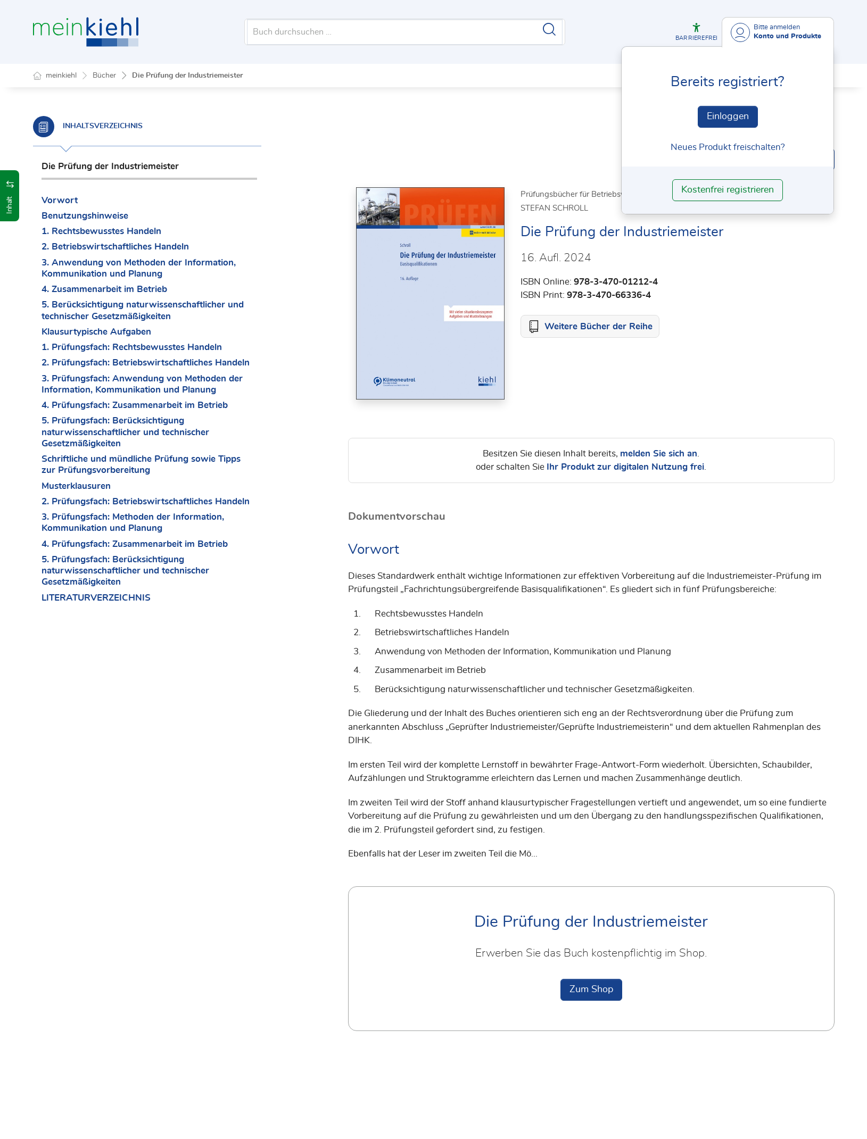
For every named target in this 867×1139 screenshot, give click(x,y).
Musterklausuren (76, 485)
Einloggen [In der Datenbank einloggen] (728, 116)
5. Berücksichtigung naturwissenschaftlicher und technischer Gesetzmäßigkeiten (143, 310)
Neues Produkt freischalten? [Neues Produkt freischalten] (728, 147)
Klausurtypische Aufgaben (96, 331)
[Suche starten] (549, 29)
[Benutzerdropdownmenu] (778, 32)
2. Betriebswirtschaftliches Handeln (115, 246)
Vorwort (60, 200)
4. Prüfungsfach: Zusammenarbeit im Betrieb (135, 405)
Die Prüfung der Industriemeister (187, 75)
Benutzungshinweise (85, 215)
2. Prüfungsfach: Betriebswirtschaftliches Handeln (146, 362)
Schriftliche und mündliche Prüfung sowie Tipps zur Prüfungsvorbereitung (141, 464)
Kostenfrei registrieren (727, 190)
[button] (696, 32)
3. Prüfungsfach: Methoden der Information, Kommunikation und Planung (133, 522)
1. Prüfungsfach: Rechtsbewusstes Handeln (132, 347)
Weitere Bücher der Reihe (598, 326)
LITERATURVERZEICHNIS (96, 597)
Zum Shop (591, 990)
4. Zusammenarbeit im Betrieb (104, 289)
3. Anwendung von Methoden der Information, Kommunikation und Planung (139, 268)
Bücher (104, 75)
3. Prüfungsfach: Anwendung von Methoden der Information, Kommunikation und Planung (142, 384)
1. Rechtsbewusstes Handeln (101, 231)
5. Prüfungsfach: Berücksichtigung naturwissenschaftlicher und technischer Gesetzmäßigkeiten (125, 432)
